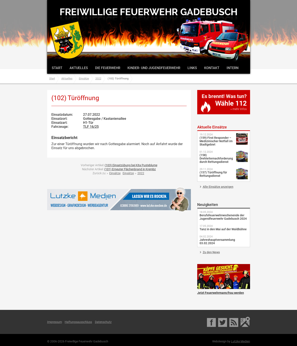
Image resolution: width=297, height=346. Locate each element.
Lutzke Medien (119, 199)
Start (57, 68)
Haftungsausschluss (78, 322)
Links (192, 68)
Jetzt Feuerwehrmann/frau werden (223, 276)
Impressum (54, 322)
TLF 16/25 (91, 127)
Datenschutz (103, 322)
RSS (234, 322)
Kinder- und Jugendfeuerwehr (153, 68)
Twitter (223, 322)
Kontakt (211, 68)
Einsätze (84, 78)
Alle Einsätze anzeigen (218, 186)
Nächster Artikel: (119, 169)
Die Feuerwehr (107, 68)
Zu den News (211, 252)
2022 (98, 78)
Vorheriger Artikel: (119, 165)
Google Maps (245, 322)
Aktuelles (79, 68)
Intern (232, 68)
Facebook (211, 322)
